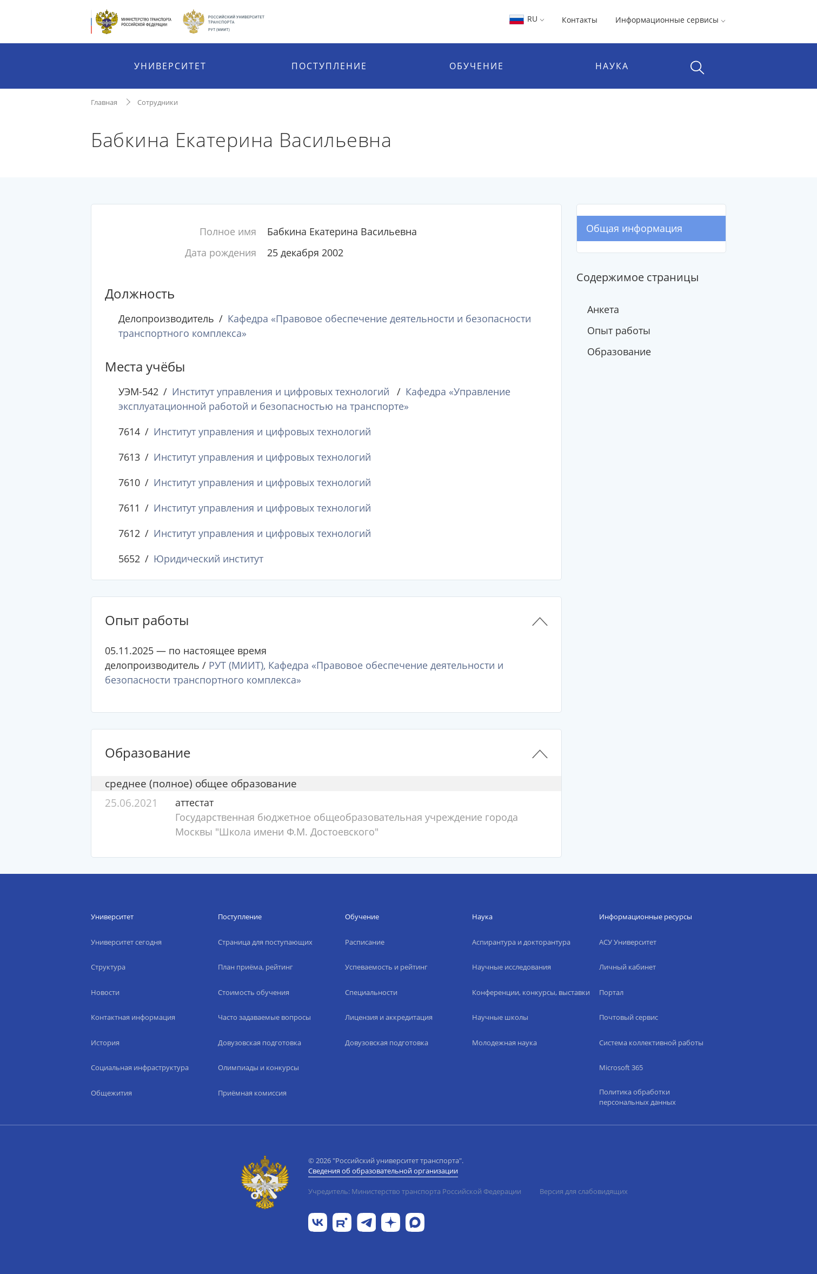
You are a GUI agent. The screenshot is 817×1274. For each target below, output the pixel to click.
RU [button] (526, 19)
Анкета (603, 309)
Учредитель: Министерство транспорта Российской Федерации (414, 1191)
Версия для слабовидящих (584, 1191)
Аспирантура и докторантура (521, 942)
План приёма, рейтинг (255, 967)
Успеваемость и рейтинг (386, 967)
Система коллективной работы (651, 1042)
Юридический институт (208, 558)
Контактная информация (133, 1017)
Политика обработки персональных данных (637, 1097)
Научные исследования (511, 967)
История (105, 1042)
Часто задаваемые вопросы (264, 1017)
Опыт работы (618, 330)
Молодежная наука (504, 1042)
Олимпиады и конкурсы (258, 1067)
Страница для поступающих (265, 942)
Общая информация (634, 228)
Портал (611, 992)
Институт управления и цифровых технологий (280, 391)
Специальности (371, 992)
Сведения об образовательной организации (383, 1171)
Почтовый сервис (628, 1017)
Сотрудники (157, 102)
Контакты (579, 20)
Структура (108, 967)
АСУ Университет (627, 942)
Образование (619, 351)
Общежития (111, 1093)
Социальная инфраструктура (140, 1067)
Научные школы (500, 1017)
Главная (104, 102)
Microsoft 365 (621, 1067)
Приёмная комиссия (252, 1093)
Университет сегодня (126, 942)
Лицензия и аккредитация (389, 1017)
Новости (105, 992)
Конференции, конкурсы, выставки (531, 992)
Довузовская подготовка (259, 1042)
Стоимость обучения (253, 992)
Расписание (364, 942)
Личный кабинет (627, 967)
